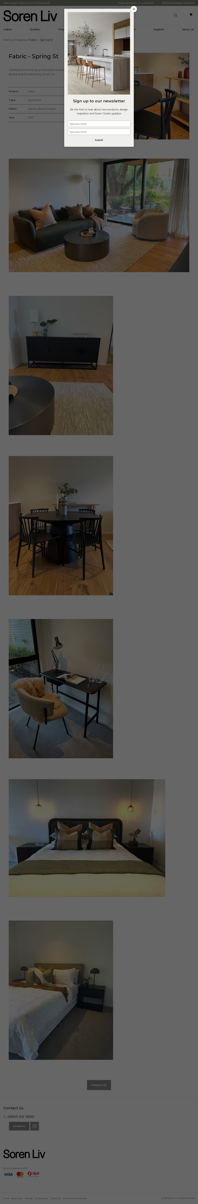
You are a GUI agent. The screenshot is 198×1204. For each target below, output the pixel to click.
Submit (99, 140)
